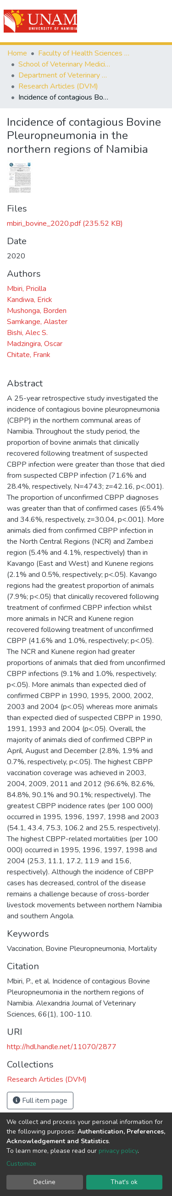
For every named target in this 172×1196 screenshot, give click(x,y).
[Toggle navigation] (159, 21)
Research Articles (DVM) (58, 86)
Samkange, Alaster (37, 322)
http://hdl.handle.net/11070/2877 (62, 1047)
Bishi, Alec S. (27, 333)
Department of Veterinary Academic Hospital (64, 75)
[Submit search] (113, 21)
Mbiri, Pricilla (26, 289)
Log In (132, 21)
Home (17, 53)
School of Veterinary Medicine (64, 64)
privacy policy (118, 1150)
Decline (44, 1182)
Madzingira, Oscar (34, 344)
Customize (21, 1163)
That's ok (124, 1182)
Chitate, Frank (28, 355)
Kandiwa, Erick (29, 300)
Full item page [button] (40, 1100)
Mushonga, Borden (37, 311)
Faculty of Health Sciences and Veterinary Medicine (84, 53)
